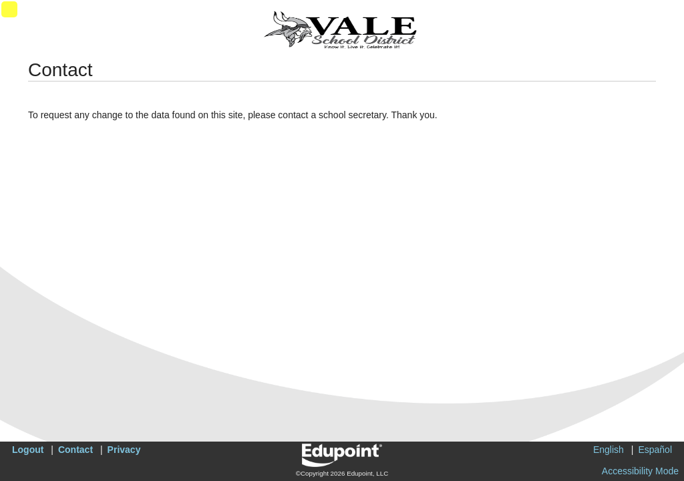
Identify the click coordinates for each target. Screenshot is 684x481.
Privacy (124, 449)
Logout (27, 449)
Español (655, 449)
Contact (75, 449)
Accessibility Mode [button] (640, 471)
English (608, 449)
